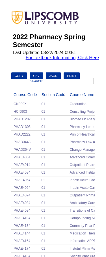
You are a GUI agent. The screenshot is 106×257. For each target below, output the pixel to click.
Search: (62, 81)
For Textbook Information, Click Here (62, 57)
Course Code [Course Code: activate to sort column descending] (25, 94)
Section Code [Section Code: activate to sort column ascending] (53, 94)
